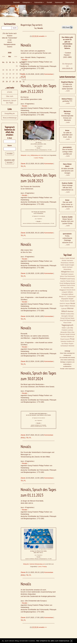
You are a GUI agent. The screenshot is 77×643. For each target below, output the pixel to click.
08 (17, 70)
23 (20, 78)
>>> (15, 56)
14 (13, 74)
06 (10, 70)
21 (13, 78)
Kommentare (48, 74)
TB (22, 166)
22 (17, 78)
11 (3, 74)
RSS (22, 438)
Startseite (16, 2)
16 (20, 74)
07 (13, 70)
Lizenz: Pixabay (38, 158)
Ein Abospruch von (67, 66)
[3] (35, 36)
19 (7, 78)
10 (24, 70)
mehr (68, 91)
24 (24, 78)
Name (10, 145)
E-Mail (9, 138)
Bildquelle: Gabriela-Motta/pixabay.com (34, 564)
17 (24, 74)
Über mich (9, 96)
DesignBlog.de (10, 113)
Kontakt (49, 2)
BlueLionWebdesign (10, 118)
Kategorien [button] (27, 2)
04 (3, 70)
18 (3, 78)
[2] (33, 36)
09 (20, 70)
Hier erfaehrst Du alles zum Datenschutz (52, 641)
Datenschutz (70, 2)
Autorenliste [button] (39, 2)
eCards (9, 92)
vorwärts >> (43, 36)
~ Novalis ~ (24, 59)
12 (7, 74)
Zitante (23, 163)
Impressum (59, 2)
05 (7, 70)
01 (17, 66)
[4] (37, 36)
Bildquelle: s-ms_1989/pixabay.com (30, 155)
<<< (3, 56)
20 (10, 78)
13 (10, 74)
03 (24, 66)
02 (20, 66)
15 (17, 74)
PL (25, 166)
